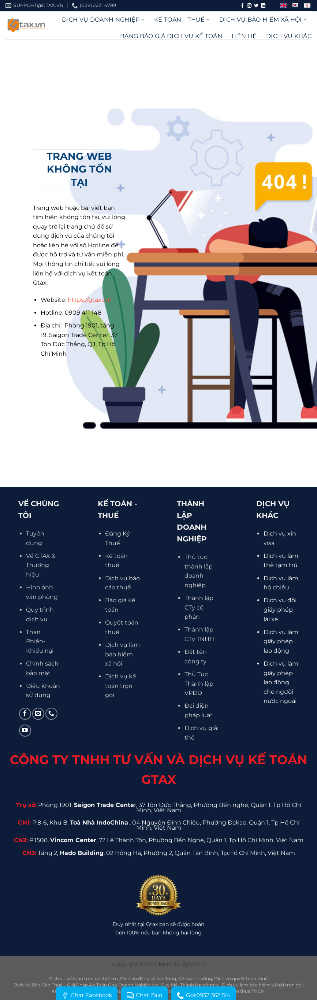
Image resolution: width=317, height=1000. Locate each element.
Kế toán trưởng (195, 978)
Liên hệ (244, 36)
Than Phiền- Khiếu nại (39, 641)
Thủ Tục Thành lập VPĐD (198, 683)
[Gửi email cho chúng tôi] (38, 714)
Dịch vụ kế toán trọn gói (120, 686)
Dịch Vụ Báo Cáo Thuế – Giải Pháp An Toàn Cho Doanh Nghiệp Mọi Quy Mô (96, 985)
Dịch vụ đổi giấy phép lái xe (280, 609)
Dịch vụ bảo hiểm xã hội (263, 19)
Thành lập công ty (200, 985)
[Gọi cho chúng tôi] (51, 714)
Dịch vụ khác (289, 36)
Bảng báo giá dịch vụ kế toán (171, 36)
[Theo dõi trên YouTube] (25, 731)
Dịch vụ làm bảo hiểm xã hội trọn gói (262, 985)
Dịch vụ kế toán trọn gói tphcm (83, 978)
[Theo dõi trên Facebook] (242, 5)
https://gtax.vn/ (89, 299)
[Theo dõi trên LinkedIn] (263, 5)
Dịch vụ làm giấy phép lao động (281, 641)
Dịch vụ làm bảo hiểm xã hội (122, 654)
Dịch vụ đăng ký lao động (148, 978)
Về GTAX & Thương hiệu (41, 565)
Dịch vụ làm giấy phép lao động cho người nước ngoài (281, 682)
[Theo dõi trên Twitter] (256, 5)
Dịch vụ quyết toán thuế (241, 978)
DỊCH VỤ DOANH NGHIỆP (103, 19)
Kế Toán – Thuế (182, 19)
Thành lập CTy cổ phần (198, 607)
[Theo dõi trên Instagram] (249, 5)
